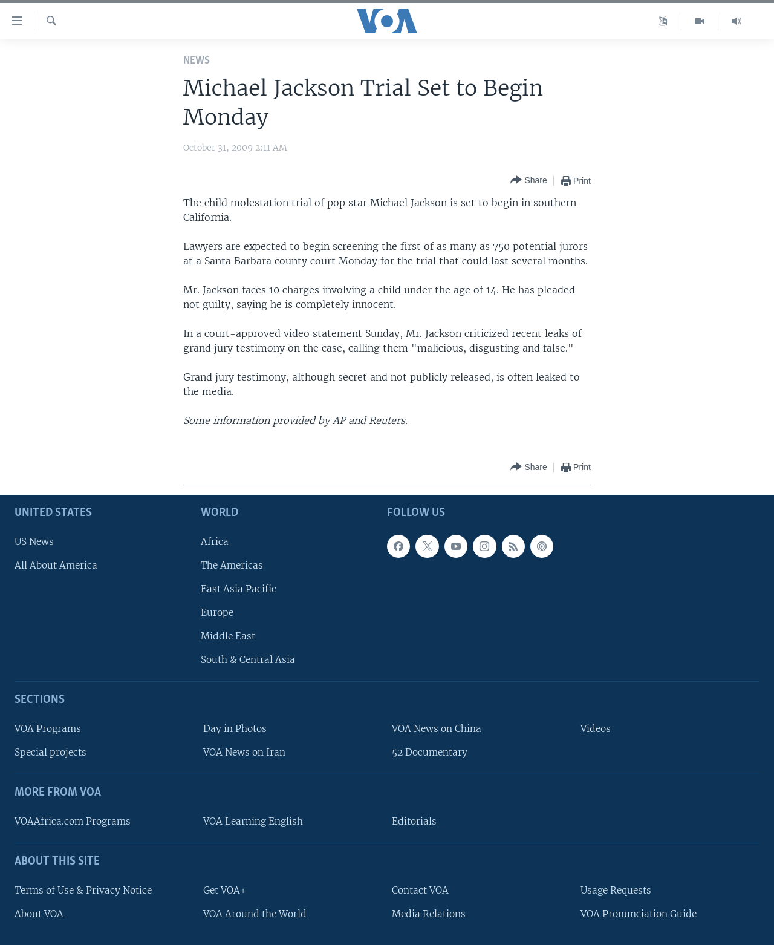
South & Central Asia (248, 659)
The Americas (232, 565)
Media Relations (429, 914)
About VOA (39, 914)
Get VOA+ (224, 890)
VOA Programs (48, 728)
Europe (217, 612)
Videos (595, 728)
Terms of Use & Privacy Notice (83, 890)
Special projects (50, 752)
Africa (215, 542)
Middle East (228, 636)
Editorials (414, 821)
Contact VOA (420, 890)
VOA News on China (436, 728)
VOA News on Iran (244, 752)
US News (34, 542)
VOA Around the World (255, 914)
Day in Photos (235, 728)
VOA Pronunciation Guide (638, 914)
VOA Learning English (253, 821)
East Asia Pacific (238, 589)
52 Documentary (429, 752)
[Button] (528, 180)
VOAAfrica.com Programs (73, 821)
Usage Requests (615, 890)
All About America (56, 565)
